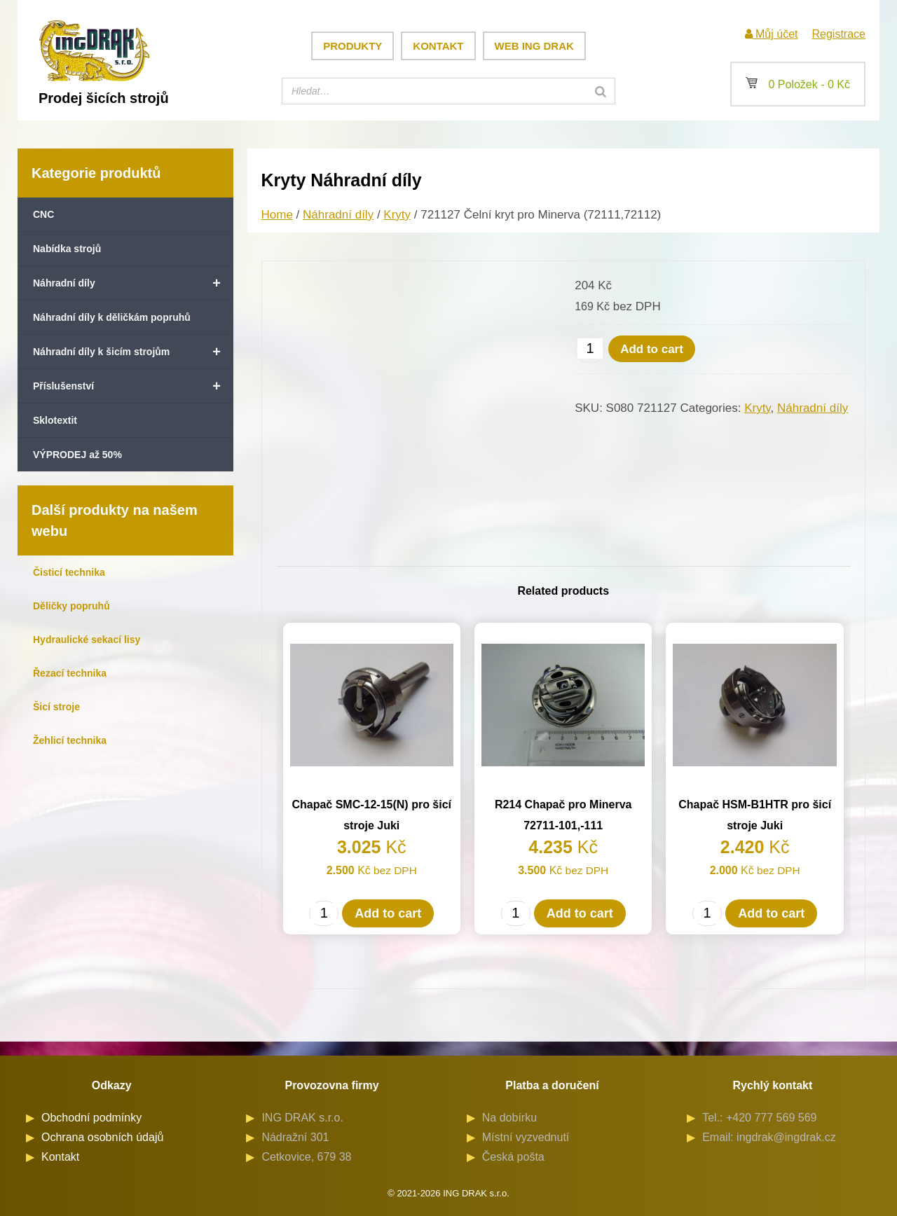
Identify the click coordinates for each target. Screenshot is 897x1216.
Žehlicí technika (70, 740)
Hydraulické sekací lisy (86, 639)
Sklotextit (55, 420)
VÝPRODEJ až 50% (77, 454)
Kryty (397, 214)
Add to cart (651, 349)
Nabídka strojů (67, 248)
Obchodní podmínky (91, 1118)
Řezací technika (70, 673)
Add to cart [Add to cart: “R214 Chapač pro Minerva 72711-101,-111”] (580, 913)
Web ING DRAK (534, 46)
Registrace (838, 34)
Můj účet (771, 34)
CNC (43, 214)
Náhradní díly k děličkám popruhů (112, 317)
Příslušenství (133, 386)
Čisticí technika (69, 572)
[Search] (601, 91)
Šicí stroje (56, 706)
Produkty (352, 46)
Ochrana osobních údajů (102, 1137)
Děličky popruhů (71, 606)
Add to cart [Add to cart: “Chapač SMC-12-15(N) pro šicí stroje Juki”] (388, 913)
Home (277, 214)
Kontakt (438, 46)
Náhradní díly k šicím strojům (133, 351)
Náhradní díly (133, 283)
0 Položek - (798, 84)
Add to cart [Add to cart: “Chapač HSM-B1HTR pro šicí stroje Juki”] (771, 913)
